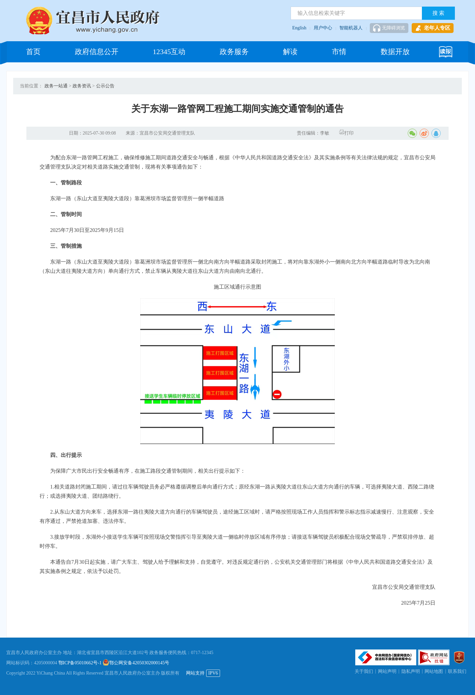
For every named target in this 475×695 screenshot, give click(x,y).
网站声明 (387, 671)
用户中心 (323, 27)
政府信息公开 (96, 51)
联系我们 (457, 671)
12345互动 (169, 51)
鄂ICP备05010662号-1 (80, 662)
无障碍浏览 (389, 28)
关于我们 (364, 671)
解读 (290, 51)
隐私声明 (410, 671)
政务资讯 (82, 85)
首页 (33, 51)
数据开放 (395, 51)
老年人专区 (432, 28)
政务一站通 (56, 85)
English (299, 27)
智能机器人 (351, 27)
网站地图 (434, 671)
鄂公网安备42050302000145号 (136, 662)
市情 (339, 51)
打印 (346, 133)
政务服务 (234, 51)
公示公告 (105, 85)
